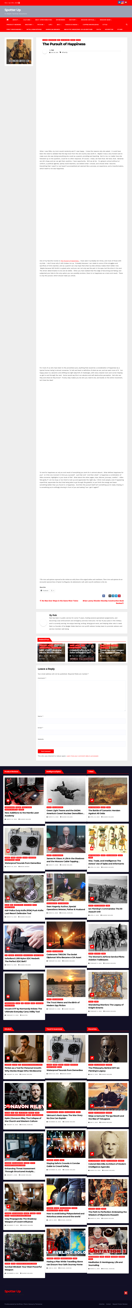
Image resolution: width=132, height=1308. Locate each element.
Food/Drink (115, 645)
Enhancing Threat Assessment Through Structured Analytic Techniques (20, 1171)
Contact (108, 1304)
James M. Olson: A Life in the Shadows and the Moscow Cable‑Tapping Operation (65, 861)
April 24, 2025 (95, 817)
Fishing (13, 857)
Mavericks (97, 953)
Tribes (108, 807)
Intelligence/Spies (34, 29)
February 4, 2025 (96, 1011)
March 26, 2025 (95, 1170)
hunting (25, 857)
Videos (83, 645)
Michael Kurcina (66, 913)
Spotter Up (13, 10)
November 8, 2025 (13, 1273)
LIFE (50, 24)
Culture (45, 39)
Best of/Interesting (43, 20)
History (72, 20)
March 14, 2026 (53, 817)
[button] (126, 24)
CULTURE (27, 20)
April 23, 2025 (95, 867)
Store (119, 29)
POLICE (34, 904)
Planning (50, 645)
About (15, 20)
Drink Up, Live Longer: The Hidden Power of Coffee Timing (112, 652)
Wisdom (29, 1115)
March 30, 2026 (12, 819)
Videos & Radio (71, 24)
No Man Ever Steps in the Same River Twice (59, 601)
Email (40, 728)
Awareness (8, 1064)
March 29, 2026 (12, 866)
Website (41, 739)
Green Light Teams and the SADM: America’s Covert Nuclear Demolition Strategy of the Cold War (65, 813)
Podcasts (31, 1112)
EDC (58, 24)
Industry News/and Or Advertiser (78, 29)
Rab (52, 50)
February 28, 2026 (54, 961)
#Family (64, 52)
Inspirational (52, 39)
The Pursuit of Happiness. (70, 261)
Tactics (77, 645)
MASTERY (29, 24)
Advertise (109, 29)
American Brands (53, 29)
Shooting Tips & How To (11, 809)
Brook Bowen (24, 866)
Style (105, 24)
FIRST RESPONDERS (14, 29)
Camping (7, 857)
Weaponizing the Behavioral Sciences (32, 1064)
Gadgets (19, 857)
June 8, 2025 (52, 1220)
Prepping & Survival (45, 647)
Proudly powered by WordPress (14, 1304)
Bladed (7, 904)
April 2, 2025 (94, 915)
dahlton (23, 1015)
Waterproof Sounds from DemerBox (23, 863)
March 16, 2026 (12, 917)
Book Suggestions (52, 903)
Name (40, 716)
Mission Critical (18, 904)
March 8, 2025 (95, 1218)
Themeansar (38, 1304)
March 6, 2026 (53, 913)
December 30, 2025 (54, 1121)
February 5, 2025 (96, 963)
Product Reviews (14, 24)
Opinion (73, 39)
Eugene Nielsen (25, 819)
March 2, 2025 (95, 1268)
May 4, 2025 (94, 1074)
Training (21, 809)
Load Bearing (18, 955)
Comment (42, 678)
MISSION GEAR (105, 20)
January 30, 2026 (12, 1074)
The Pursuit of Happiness (63, 44)
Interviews (60, 20)
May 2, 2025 (94, 1122)
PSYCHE (40, 24)
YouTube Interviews (75, 647)
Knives (32, 1003)
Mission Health (104, 647)
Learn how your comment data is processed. (83, 756)
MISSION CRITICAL (88, 20)
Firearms (18, 807)
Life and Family (65, 39)
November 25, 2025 (55, 1169)
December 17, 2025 (13, 1225)
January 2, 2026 (12, 1175)
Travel (17, 859)
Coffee (102, 645)
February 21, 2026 (13, 1015)
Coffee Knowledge (91, 24)
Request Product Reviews (120, 1304)
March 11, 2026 (53, 865)
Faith (99, 29)
